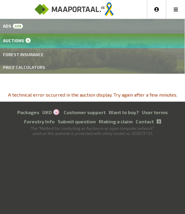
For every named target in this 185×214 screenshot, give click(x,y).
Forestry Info (39, 121)
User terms (155, 112)
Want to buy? (124, 112)
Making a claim (116, 121)
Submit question (77, 121)
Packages (28, 112)
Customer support (85, 112)
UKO (47, 112)
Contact (145, 121)
